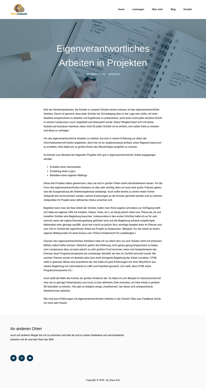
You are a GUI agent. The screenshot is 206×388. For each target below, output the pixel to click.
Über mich (157, 9)
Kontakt (187, 9)
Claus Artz (114, 380)
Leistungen (138, 9)
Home (121, 9)
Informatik (114, 74)
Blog (173, 9)
